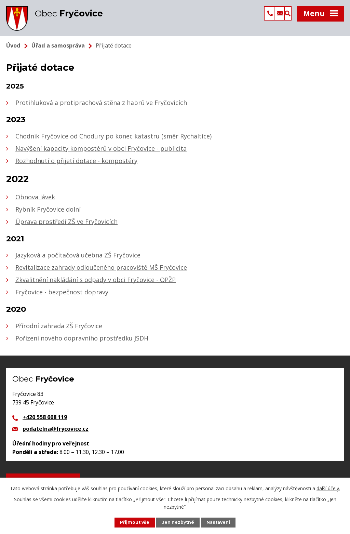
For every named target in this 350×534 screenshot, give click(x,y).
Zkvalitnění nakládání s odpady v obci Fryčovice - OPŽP (95, 284)
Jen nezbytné (178, 522)
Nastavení (219, 522)
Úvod (13, 49)
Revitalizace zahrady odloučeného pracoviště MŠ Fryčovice (101, 271)
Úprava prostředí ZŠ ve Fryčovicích (66, 226)
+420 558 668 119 (45, 421)
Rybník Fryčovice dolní (48, 213)
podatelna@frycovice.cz (56, 433)
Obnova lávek (35, 201)
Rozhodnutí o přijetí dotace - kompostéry (76, 165)
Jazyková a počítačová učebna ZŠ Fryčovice (77, 259)
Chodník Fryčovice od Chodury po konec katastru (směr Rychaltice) (113, 140)
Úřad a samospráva (58, 49)
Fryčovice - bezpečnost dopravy (61, 296)
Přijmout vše (134, 522)
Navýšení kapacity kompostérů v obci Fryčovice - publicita (101, 152)
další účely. (328, 488)
